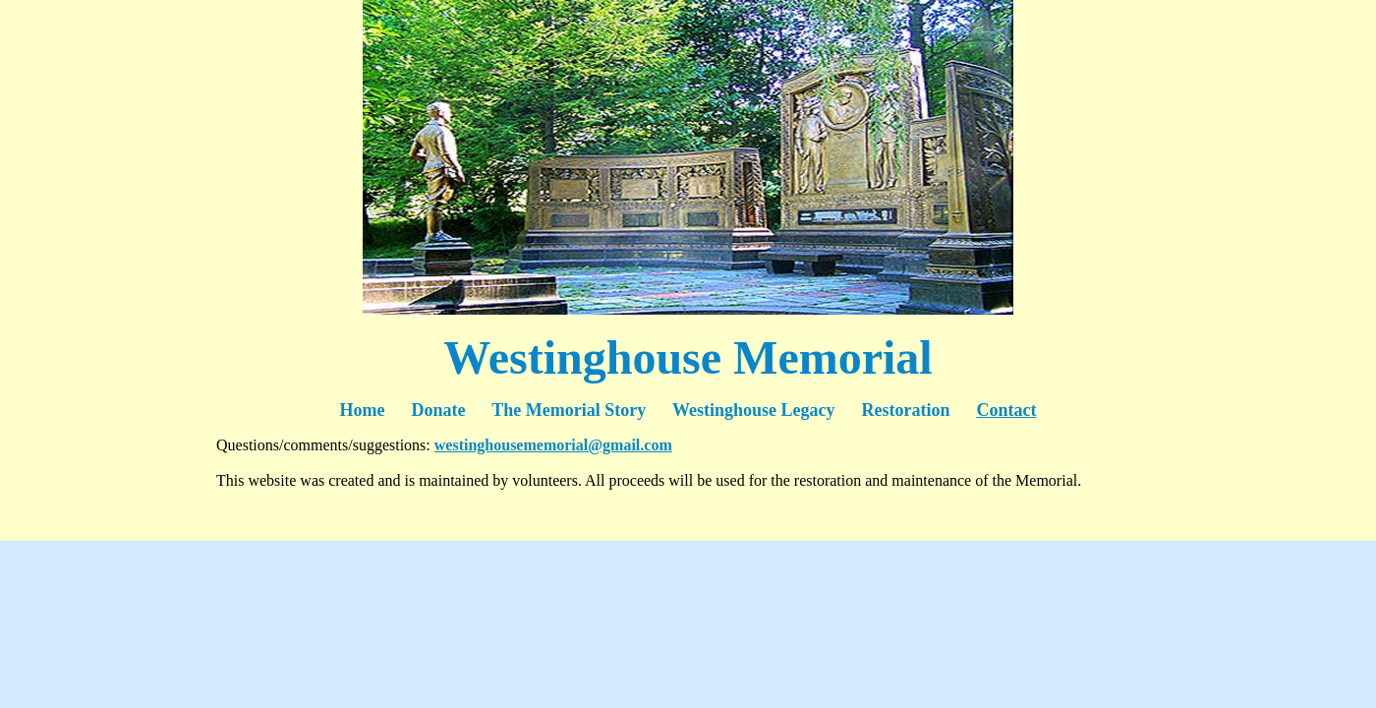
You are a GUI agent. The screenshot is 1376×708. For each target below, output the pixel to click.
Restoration (905, 410)
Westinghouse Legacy (753, 410)
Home (376, 410)
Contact (1006, 410)
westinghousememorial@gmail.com (553, 445)
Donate (439, 410)
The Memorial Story (568, 410)
